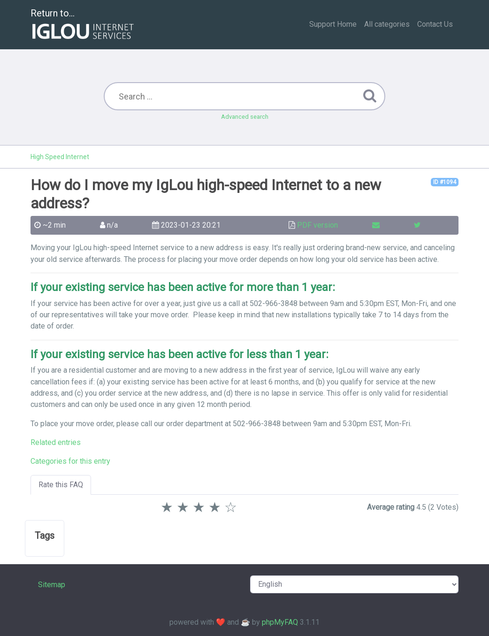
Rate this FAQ (60, 484)
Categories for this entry (70, 461)
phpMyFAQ (280, 622)
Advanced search (244, 116)
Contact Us (435, 24)
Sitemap (51, 584)
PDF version (317, 225)
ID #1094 (444, 182)
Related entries (56, 442)
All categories (387, 24)
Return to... (83, 25)
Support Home (333, 24)
